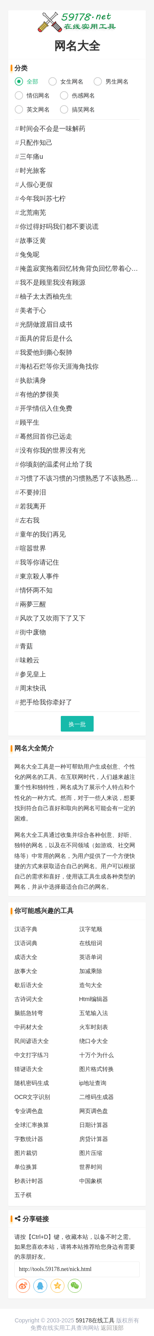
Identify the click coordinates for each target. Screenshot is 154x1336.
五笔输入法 (96, 1002)
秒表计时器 (28, 1170)
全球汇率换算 (31, 1114)
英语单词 (93, 946)
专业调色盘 (28, 1100)
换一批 (80, 724)
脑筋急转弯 (28, 1002)
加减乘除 (93, 960)
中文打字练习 (31, 1044)
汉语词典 (25, 932)
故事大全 (25, 960)
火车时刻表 (96, 1016)
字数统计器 (28, 1128)
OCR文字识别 (32, 1086)
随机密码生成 (31, 1072)
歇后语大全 (28, 974)
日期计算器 (96, 1114)
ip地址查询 (96, 1072)
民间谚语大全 (31, 1030)
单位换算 (25, 1156)
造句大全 (93, 974)
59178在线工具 (95, 1320)
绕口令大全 (96, 1030)
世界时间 (93, 1156)
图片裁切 (25, 1142)
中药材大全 (28, 1016)
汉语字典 (25, 918)
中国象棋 (93, 1170)
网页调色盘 (96, 1100)
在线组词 (93, 932)
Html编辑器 (96, 988)
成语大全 (25, 946)
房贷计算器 (96, 1128)
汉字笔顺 (93, 918)
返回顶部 (112, 1327)
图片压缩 (93, 1142)
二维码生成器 (99, 1086)
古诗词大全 (28, 988)
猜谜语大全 (28, 1058)
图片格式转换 (99, 1058)
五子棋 (23, 1184)
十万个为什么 (99, 1044)
